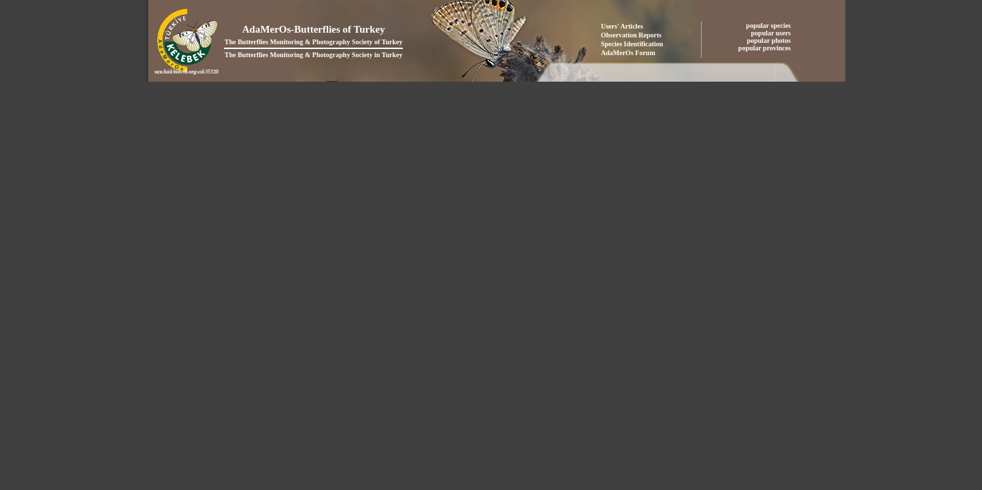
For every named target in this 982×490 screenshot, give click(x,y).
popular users (772, 33)
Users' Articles (622, 26)
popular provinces (765, 48)
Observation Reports (631, 35)
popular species (769, 25)
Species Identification (632, 44)
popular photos (769, 40)
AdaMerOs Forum (628, 52)
